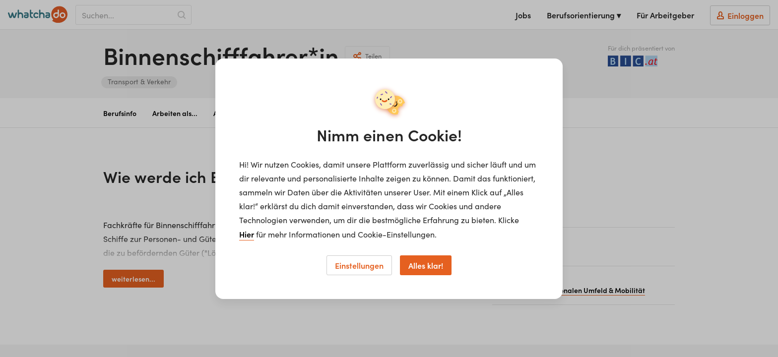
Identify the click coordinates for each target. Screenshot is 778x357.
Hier (246, 234)
